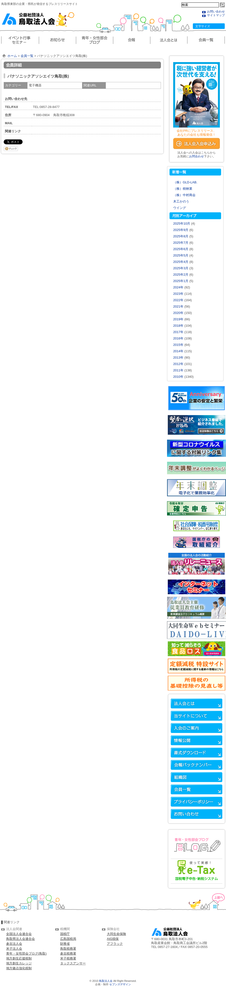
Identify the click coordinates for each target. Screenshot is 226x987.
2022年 (178, 300)
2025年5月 (180, 255)
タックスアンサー (73, 963)
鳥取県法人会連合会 (20, 939)
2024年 (178, 287)
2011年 (178, 370)
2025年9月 (180, 230)
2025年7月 (180, 242)
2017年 (178, 332)
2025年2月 (180, 274)
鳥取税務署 (68, 948)
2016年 (178, 338)
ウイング (179, 208)
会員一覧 (27, 56)
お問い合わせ (216, 11)
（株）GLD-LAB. (185, 182)
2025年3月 (180, 268)
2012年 (178, 364)
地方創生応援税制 (19, 958)
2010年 (178, 377)
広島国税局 (68, 939)
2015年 (178, 345)
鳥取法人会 (106, 980)
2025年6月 (180, 249)
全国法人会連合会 (19, 934)
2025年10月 (181, 223)
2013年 (178, 357)
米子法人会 (14, 948)
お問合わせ (196, 156)
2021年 (178, 306)
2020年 (178, 313)
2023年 (178, 294)
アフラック (115, 944)
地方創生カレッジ (19, 963)
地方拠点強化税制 (19, 968)
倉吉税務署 (68, 953)
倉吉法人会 (14, 944)
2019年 (178, 319)
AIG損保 (113, 939)
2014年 (178, 351)
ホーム (12, 56)
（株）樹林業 (182, 188)
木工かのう (181, 201)
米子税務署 (68, 958)
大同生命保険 (116, 934)
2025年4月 (180, 262)
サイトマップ (216, 15)
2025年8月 (180, 236)
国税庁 (65, 934)
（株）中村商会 (184, 195)
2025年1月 (180, 281)
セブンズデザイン (120, 984)
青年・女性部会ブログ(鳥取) (26, 953)
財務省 (65, 944)
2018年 (178, 325)
